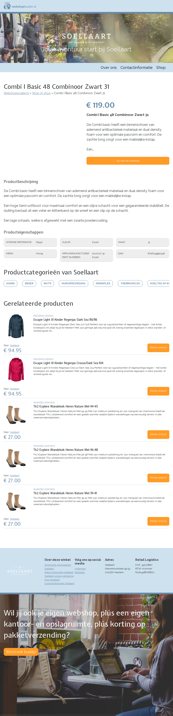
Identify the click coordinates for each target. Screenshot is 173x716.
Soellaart (14, 345)
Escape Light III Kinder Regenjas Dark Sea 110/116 (65, 320)
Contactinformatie (136, 67)
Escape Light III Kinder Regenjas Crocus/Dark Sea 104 (68, 363)
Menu (168, 5)
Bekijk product (158, 347)
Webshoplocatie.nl (16, 93)
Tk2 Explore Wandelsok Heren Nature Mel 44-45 (65, 406)
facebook (80, 572)
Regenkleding (43, 315)
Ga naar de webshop (128, 160)
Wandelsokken (44, 402)
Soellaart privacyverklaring (59, 576)
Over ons (109, 67)
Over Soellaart (52, 579)
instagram (80, 568)
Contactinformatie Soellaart (59, 583)
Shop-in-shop (41, 93)
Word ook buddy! (21, 652)
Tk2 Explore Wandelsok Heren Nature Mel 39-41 (65, 493)
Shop (161, 67)
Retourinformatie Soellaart (59, 572)
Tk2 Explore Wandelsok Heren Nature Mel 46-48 (65, 450)
